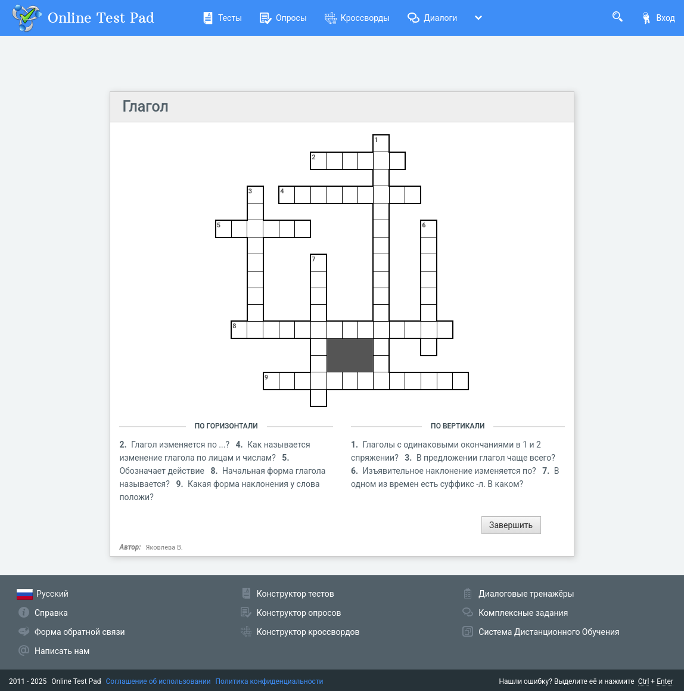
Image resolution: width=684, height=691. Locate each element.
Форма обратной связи (80, 632)
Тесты (222, 18)
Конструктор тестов (295, 594)
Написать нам (62, 651)
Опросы (283, 18)
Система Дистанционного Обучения (548, 632)
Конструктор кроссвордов (308, 632)
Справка (51, 613)
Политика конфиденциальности (270, 681)
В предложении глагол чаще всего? (485, 457)
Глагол (145, 106)
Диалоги (432, 18)
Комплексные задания (523, 613)
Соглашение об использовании (158, 681)
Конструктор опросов (299, 613)
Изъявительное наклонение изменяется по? (451, 471)
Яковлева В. (164, 547)
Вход (658, 18)
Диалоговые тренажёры (526, 594)
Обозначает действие (162, 471)
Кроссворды (357, 18)
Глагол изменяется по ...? (181, 444)
